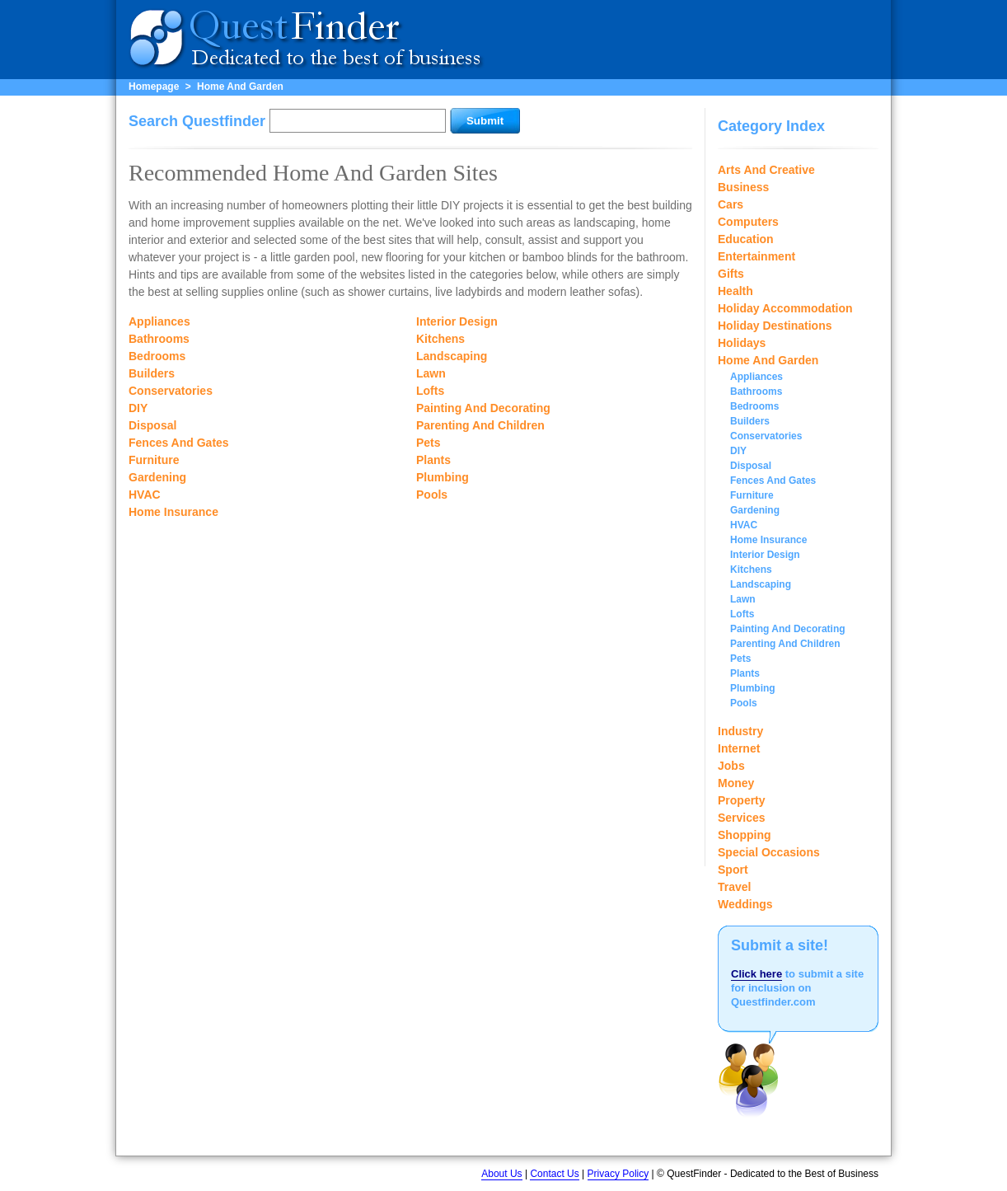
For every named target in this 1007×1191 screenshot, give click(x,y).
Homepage (154, 86)
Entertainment (756, 256)
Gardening (157, 477)
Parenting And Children (480, 425)
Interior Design (457, 321)
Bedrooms (157, 356)
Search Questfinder (197, 121)
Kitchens (440, 338)
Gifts (731, 273)
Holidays (742, 342)
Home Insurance (173, 511)
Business (743, 187)
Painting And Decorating (483, 408)
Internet (739, 748)
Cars (730, 204)
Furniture (154, 460)
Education (746, 239)
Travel (734, 886)
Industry (740, 731)
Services (742, 817)
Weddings (745, 904)
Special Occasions (769, 852)
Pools (431, 494)
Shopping (744, 835)
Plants (433, 460)
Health (735, 291)
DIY (138, 408)
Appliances (159, 321)
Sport (733, 869)
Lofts (430, 390)
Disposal (152, 425)
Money (736, 783)
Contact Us (554, 1173)
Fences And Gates (179, 442)
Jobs (731, 765)
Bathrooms (159, 338)
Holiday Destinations (774, 325)
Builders (152, 373)
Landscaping (451, 356)
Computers (748, 221)
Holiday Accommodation (785, 308)
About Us (501, 1173)
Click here (756, 974)
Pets (428, 442)
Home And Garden (240, 86)
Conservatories (171, 390)
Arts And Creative (766, 169)
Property (742, 800)
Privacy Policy (618, 1173)
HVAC (145, 494)
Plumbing (442, 477)
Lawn (431, 373)
